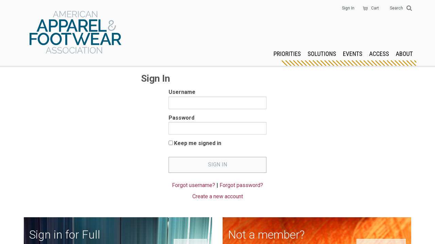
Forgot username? (193, 185)
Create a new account (217, 196)
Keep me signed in (197, 143)
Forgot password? (241, 185)
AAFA (75, 33)
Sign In (348, 8)
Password (181, 118)
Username (182, 92)
